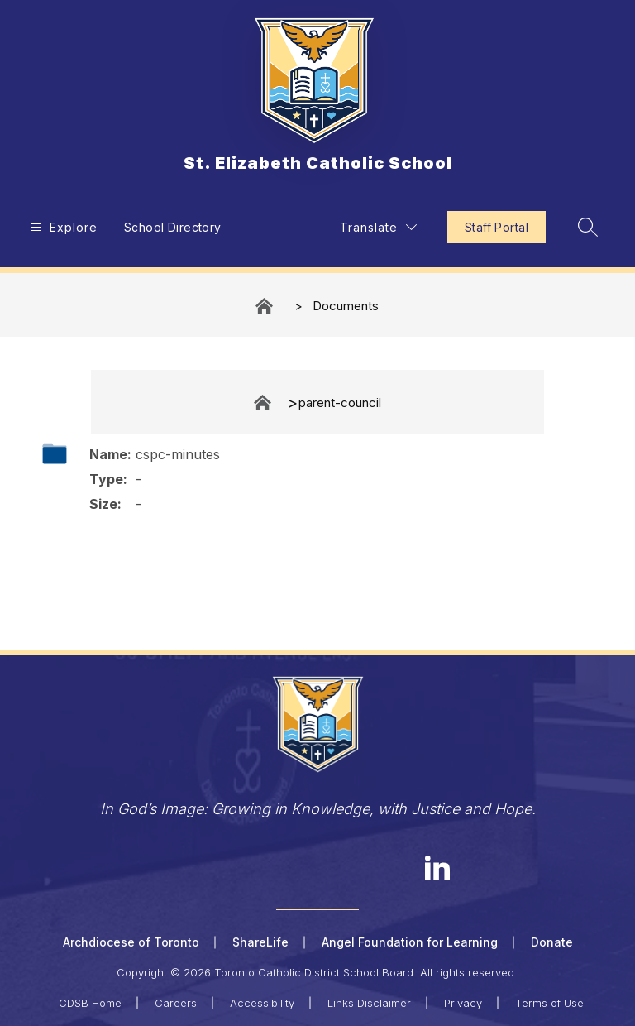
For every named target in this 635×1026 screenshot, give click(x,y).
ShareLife (260, 942)
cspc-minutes (178, 454)
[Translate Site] (378, 227)
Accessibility (262, 1002)
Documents (346, 306)
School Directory (173, 227)
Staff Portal (496, 227)
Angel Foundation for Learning (410, 942)
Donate (552, 942)
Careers (176, 1002)
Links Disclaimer (369, 1002)
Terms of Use (549, 1002)
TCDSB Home (86, 1002)
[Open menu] (62, 227)
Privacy (463, 1002)
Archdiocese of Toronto (131, 942)
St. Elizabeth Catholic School (265, 306)
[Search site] (588, 226)
